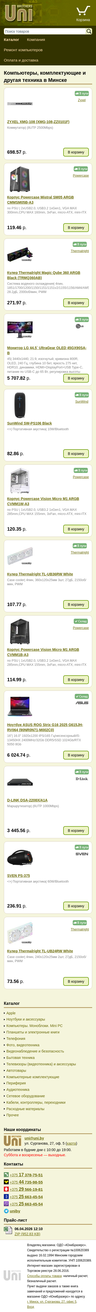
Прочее (12, 1115)
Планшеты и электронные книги (32, 1032)
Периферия (16, 1083)
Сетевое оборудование (25, 1096)
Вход (30, 1307)
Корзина (83, 20)
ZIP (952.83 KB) (27, 1234)
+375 (26, 1174)
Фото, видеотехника (22, 1045)
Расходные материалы (25, 1109)
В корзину (76, 152)
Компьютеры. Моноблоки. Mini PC (34, 1026)
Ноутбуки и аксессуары (25, 1019)
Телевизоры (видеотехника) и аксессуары (41, 1064)
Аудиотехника (17, 1089)
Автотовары (16, 1070)
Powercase (81, 175)
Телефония (15, 1039)
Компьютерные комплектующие (32, 1077)
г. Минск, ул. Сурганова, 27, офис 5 (52, 1302)
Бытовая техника (20, 1058)
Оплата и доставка (21, 60)
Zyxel (82, 100)
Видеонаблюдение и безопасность (35, 1051)
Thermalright (80, 251)
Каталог (11, 39)
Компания (36, 39)
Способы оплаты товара (44, 1276)
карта (71, 1143)
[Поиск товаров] (47, 31)
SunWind (81, 401)
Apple (11, 1013)
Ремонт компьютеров (23, 50)
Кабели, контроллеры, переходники (36, 1102)
